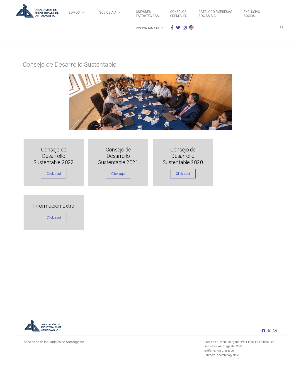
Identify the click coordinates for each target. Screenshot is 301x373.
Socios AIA (113, 12)
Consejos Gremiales (178, 14)
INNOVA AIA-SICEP (149, 28)
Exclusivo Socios (252, 14)
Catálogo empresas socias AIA (215, 14)
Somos (79, 12)
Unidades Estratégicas (147, 14)
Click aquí (54, 174)
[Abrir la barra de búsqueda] (281, 27)
